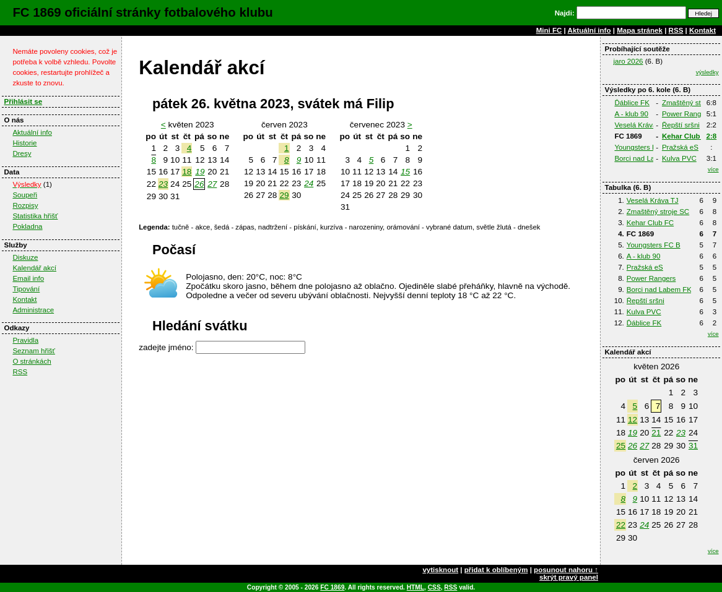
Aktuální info (589, 30)
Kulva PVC (679, 158)
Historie (24, 143)
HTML (415, 587)
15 (405, 171)
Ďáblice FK (631, 102)
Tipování (26, 289)
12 (632, 419)
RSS (676, 30)
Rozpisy (25, 205)
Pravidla (25, 340)
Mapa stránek (640, 30)
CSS (434, 587)
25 (620, 445)
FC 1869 (332, 587)
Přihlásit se (23, 101)
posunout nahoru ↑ (566, 569)
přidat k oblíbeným (496, 569)
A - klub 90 (631, 114)
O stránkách (31, 361)
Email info (28, 278)
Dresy (21, 153)
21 (656, 432)
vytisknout (440, 569)
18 (186, 171)
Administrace (33, 310)
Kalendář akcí (34, 268)
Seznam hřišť (33, 350)
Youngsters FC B (641, 147)
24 (644, 525)
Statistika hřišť (35, 216)
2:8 (712, 136)
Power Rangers (686, 114)
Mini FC (549, 30)
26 (632, 445)
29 (284, 195)
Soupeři (24, 195)
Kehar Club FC (686, 136)
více (713, 169)
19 (632, 432)
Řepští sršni (681, 125)
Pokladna (27, 226)
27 (644, 445)
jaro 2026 (628, 61)
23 (680, 432)
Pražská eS (680, 147)
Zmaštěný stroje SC (658, 211)
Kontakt (702, 30)
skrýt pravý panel (568, 577)
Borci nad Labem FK (646, 158)
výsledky (707, 72)
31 (693, 445)
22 (620, 525)
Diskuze (25, 257)
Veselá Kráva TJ (640, 125)
